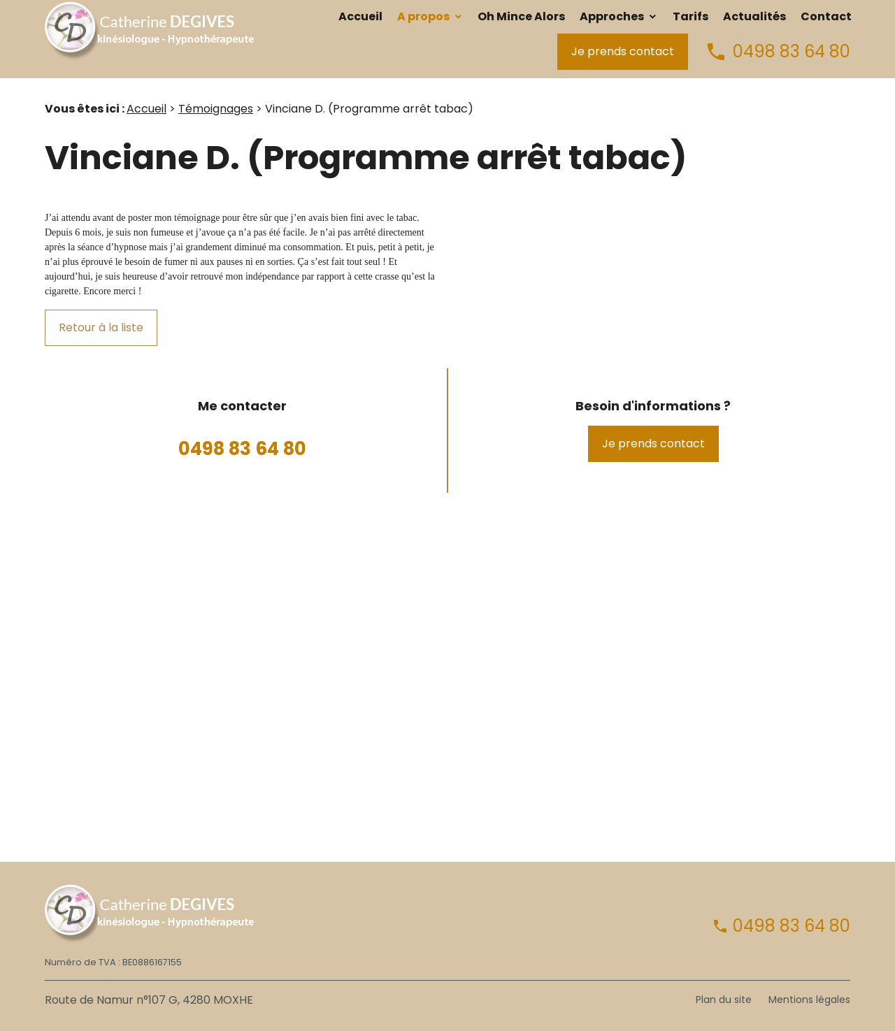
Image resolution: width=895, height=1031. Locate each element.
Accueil (360, 16)
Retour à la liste (101, 327)
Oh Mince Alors (521, 16)
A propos (423, 16)
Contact (826, 16)
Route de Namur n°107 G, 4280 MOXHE (149, 1000)
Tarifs (690, 16)
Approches (612, 16)
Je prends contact (622, 51)
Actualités (754, 16)
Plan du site (724, 1000)
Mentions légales (809, 1000)
